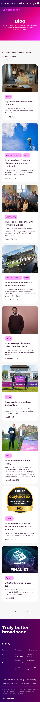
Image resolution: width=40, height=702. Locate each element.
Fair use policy (31, 680)
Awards (28, 52)
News (14, 56)
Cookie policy (19, 680)
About (4, 654)
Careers (5, 659)
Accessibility (8, 680)
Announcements (18, 52)
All (3, 52)
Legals (34, 684)
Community (6, 56)
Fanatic (11, 698)
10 (24, 611)
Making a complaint (10, 684)
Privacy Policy (25, 684)
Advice (8, 52)
